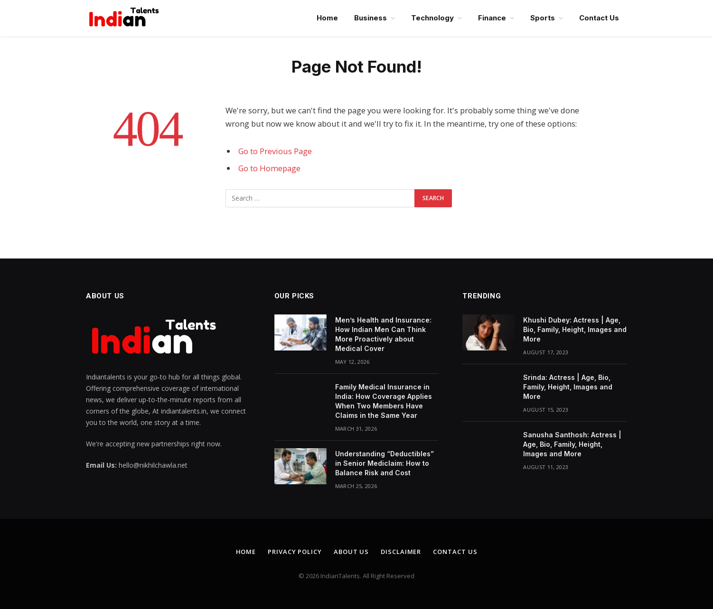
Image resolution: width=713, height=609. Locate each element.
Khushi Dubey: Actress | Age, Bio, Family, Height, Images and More (575, 329)
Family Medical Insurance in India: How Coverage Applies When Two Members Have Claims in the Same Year (383, 401)
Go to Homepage (269, 168)
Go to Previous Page (275, 151)
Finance (492, 17)
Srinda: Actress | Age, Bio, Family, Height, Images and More (567, 386)
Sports (542, 17)
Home (327, 17)
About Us (351, 551)
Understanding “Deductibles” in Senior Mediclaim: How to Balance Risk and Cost (384, 463)
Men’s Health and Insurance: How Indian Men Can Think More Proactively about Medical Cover (383, 334)
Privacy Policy (295, 551)
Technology (432, 17)
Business (370, 17)
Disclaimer (401, 551)
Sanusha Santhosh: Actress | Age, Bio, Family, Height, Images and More (572, 444)
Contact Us (599, 17)
